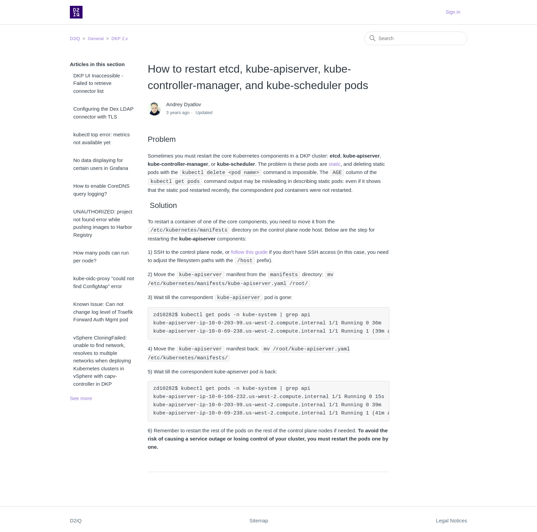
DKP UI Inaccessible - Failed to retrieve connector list (98, 83)
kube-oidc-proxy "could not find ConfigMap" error (103, 282)
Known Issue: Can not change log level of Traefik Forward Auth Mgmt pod (103, 311)
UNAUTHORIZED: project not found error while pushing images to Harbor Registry (103, 223)
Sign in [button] (453, 12)
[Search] (415, 38)
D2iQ (75, 38)
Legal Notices (451, 517)
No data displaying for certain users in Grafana (100, 164)
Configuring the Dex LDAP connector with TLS (103, 113)
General (95, 38)
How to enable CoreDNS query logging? (101, 190)
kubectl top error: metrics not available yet (101, 138)
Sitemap (258, 517)
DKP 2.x (120, 38)
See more (81, 398)
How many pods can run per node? (101, 256)
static (334, 164)
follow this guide (249, 251)
